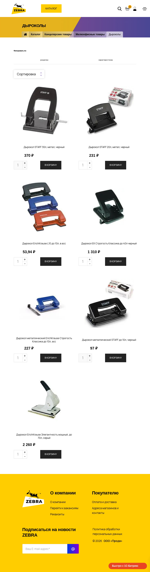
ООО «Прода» (113, 541)
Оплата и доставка (104, 502)
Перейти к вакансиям (64, 508)
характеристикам (105, 60)
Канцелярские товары (58, 34)
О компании (58, 502)
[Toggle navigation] (144, 8)
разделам (44, 60)
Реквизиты (57, 514)
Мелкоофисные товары (90, 34)
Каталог (52, 8)
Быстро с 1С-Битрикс (125, 565)
